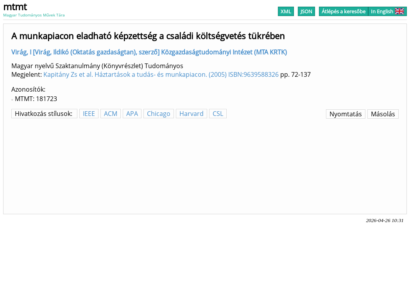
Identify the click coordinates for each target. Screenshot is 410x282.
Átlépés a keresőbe (343, 11)
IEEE (89, 113)
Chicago (158, 113)
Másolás (383, 114)
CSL (218, 113)
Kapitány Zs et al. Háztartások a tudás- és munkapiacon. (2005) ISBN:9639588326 (161, 74)
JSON (306, 11)
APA (132, 113)
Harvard (191, 113)
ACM (110, 113)
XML (286, 11)
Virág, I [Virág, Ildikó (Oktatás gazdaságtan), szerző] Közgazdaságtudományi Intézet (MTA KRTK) (149, 52)
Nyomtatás (345, 114)
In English (387, 11)
